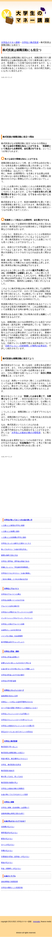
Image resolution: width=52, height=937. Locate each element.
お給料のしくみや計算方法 (11, 630)
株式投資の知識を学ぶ (9, 782)
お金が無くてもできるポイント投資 (14, 794)
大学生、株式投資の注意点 (11, 765)
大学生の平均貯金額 (8, 681)
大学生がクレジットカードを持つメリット (17, 720)
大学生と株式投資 (30, 42)
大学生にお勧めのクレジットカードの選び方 (17, 726)
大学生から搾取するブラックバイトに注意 (17, 612)
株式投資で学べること (9, 747)
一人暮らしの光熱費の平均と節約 (13, 537)
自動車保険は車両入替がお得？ (12, 813)
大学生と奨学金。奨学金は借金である (15, 561)
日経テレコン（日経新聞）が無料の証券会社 (26, 346)
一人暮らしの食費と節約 (10, 531)
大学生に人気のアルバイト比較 (12, 624)
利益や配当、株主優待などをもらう (14, 759)
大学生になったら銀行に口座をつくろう (16, 543)
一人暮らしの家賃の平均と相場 (12, 525)
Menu (26, 34)
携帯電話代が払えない (9, 833)
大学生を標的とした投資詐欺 (12, 888)
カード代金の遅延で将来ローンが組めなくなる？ (19, 708)
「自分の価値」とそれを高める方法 (14, 579)
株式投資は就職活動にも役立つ (12, 753)
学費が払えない (7, 851)
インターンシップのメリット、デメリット (17, 618)
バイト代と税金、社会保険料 (12, 636)
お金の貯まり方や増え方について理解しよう (17, 669)
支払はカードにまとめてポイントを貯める (17, 732)
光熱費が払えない (7, 827)
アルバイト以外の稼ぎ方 (10, 606)
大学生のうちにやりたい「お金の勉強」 (16, 573)
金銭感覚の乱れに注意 (9, 696)
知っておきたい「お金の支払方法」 (14, 549)
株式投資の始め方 (7, 771)
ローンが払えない (7, 845)
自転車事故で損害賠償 (9, 882)
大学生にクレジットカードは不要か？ (15, 714)
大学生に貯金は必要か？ (10, 657)
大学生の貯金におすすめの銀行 (12, 675)
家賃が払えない (7, 839)
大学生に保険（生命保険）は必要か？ (15, 808)
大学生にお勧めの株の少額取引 (12, 788)
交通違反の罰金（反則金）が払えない (15, 857)
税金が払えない (7, 863)
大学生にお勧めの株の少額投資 (26, 432)
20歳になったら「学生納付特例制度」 (15, 567)
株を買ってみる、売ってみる (12, 777)
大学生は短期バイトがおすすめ (12, 600)
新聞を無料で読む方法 (9, 555)
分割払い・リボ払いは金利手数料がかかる (17, 702)
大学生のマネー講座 (10, 42)
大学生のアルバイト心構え (11, 594)
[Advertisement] (26, 104)
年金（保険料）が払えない (11, 868)
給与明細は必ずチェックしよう (12, 642)
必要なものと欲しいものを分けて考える (16, 663)
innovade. (36, 922)
